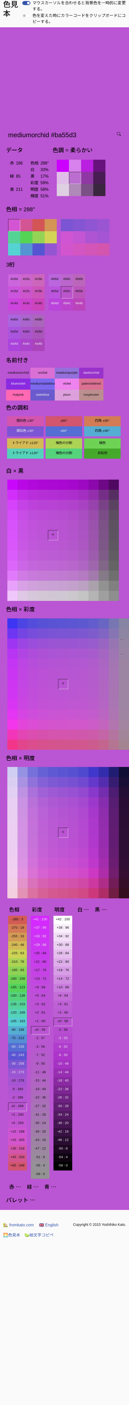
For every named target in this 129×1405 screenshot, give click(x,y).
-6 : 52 (63, 1046)
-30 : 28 (62, 1106)
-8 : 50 (63, 1055)
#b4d (55, 303)
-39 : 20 (40, 1131)
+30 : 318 (17, 1148)
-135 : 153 (17, 1004)
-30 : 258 (17, 1063)
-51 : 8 (40, 1157)
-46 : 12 (62, 1140)
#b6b (79, 279)
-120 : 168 (17, 1012)
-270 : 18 (17, 927)
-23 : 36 (40, 1097)
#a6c (26, 319)
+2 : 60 (63, 1012)
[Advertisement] (47, 77)
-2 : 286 (17, 1097)
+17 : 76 (40, 970)
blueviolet (18, 383)
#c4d (14, 303)
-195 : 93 (17, 970)
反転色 (102, 453)
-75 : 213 (17, 1038)
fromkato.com (18, 1225)
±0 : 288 (17, 1106)
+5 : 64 (40, 995)
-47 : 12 (40, 1148)
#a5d (14, 331)
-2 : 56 (63, 1030)
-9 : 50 (40, 1063)
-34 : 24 (62, 1114)
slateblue (42, 394)
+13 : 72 (40, 978)
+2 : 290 (17, 1114)
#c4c (26, 303)
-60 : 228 (17, 1046)
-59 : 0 (40, 1174)
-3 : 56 (40, 1046)
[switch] (26, 3)
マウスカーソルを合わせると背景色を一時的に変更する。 (79, 6)
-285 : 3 (17, 919)
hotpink (18, 394)
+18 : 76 (63, 970)
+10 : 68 (63, 987)
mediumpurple (67, 372)
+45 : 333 (17, 1157)
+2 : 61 (40, 1012)
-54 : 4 (63, 1157)
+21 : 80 (40, 962)
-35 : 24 (40, 1123)
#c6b (38, 279)
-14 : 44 (62, 1072)
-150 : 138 (17, 995)
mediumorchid (18, 372)
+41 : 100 (40, 919)
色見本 (11, 1235)
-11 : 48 (40, 1072)
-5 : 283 (17, 1089)
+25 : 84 (40, 953)
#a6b (38, 319)
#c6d (14, 279)
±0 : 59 (40, 1030)
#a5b (38, 331)
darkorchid (91, 372)
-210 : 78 (17, 962)
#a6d (14, 319)
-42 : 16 (62, 1131)
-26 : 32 (62, 1097)
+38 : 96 (63, 927)
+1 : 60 (40, 1021)
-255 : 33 (17, 936)
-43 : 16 (40, 1140)
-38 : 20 (62, 1123)
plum (67, 394)
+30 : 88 (63, 945)
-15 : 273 (17, 1072)
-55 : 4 (40, 1165)
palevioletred (91, 383)
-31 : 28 (40, 1114)
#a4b (38, 343)
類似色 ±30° (25, 421)
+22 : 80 (63, 962)
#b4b (79, 303)
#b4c (67, 303)
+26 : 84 (63, 953)
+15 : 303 (17, 1140)
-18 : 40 (62, 1080)
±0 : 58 (63, 1021)
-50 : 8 (63, 1148)
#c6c (26, 279)
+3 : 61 (63, 1004)
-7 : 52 (40, 1055)
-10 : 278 (17, 1080)
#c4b (38, 303)
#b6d (55, 279)
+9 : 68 (40, 987)
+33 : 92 (40, 936)
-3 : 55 (63, 1038)
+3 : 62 (40, 1004)
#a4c (26, 343)
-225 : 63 (17, 953)
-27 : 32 (40, 1106)
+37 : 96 (40, 927)
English (49, 1225)
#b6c (67, 279)
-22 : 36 (62, 1089)
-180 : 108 (17, 978)
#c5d (14, 291)
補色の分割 (64, 443)
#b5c (67, 291)
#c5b (38, 291)
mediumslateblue (42, 383)
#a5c (26, 331)
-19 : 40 (40, 1089)
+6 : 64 (63, 995)
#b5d (55, 291)
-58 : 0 (63, 1165)
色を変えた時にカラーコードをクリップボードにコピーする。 (79, 18)
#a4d (14, 343)
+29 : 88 (40, 945)
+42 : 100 (63, 919)
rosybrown (91, 394)
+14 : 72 (63, 978)
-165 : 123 (17, 987)
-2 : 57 (40, 1038)
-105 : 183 (17, 1021)
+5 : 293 (17, 1123)
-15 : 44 (40, 1080)
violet (67, 383)
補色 (102, 443)
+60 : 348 (17, 1165)
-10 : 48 (62, 1063)
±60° (63, 421)
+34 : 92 (63, 936)
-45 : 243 (17, 1055)
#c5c (26, 291)
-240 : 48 (17, 945)
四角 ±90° (102, 421)
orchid (42, 372)
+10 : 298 (17, 1131)
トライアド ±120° (25, 443)
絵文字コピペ (39, 1235)
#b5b (79, 291)
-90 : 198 (17, 1030)
